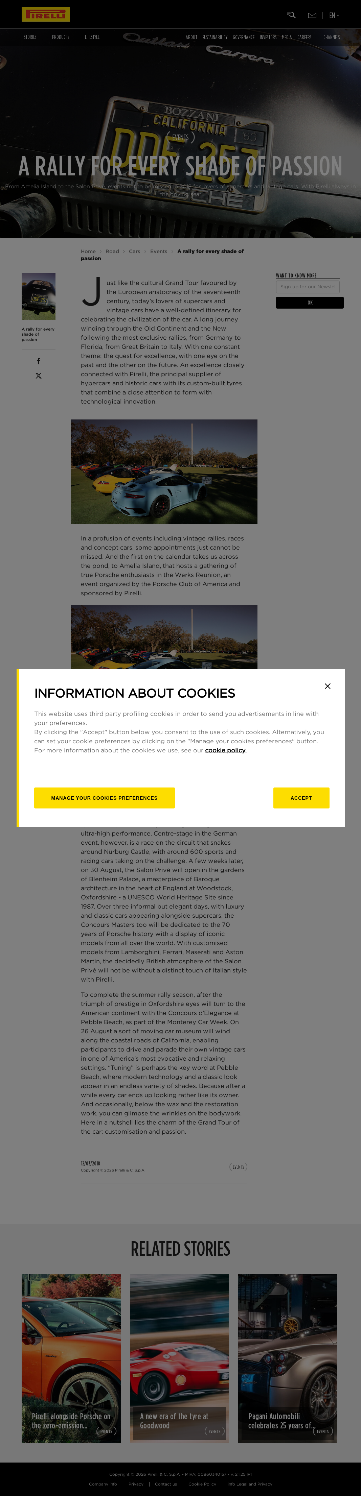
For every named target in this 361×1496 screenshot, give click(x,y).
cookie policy (225, 750)
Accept (301, 797)
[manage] (104, 797)
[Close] (328, 686)
